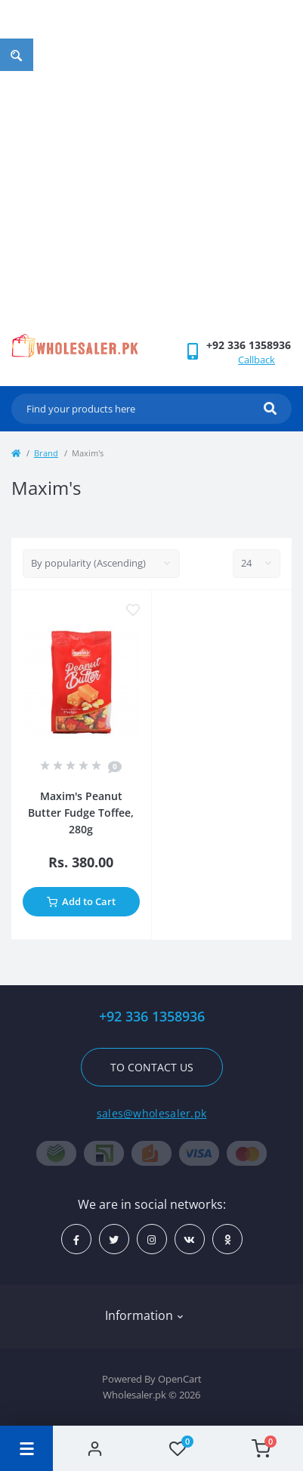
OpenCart (180, 1379)
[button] (249, 345)
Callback (256, 359)
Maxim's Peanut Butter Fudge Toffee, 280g (81, 812)
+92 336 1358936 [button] (152, 1016)
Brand (46, 453)
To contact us (151, 1067)
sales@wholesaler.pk (152, 1113)
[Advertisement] (151, 174)
